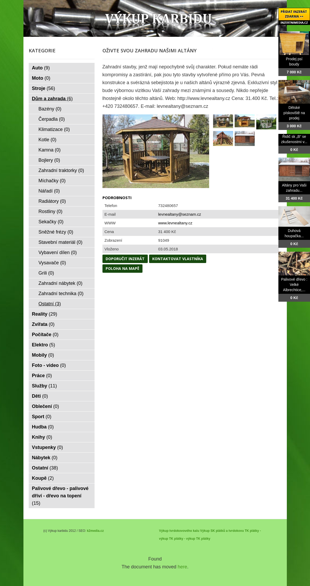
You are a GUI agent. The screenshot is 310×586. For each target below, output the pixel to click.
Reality (44, 314)
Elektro (43, 344)
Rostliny (50, 211)
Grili (46, 273)
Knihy (42, 437)
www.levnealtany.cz (175, 223)
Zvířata (43, 324)
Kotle (47, 139)
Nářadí (49, 191)
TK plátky (203, 538)
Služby (44, 385)
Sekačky (50, 221)
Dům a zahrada (52, 98)
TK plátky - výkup (182, 538)
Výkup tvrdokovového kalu (179, 531)
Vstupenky (47, 447)
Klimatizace (54, 129)
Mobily (43, 355)
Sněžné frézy (55, 232)
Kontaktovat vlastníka (177, 258)
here (182, 566)
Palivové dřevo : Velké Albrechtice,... (294, 284)
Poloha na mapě (122, 268)
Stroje (43, 88)
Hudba (43, 427)
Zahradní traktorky (61, 170)
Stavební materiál (60, 242)
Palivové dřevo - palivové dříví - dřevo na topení (60, 496)
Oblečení (45, 406)
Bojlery (49, 160)
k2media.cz (95, 531)
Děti (40, 396)
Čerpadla (51, 119)
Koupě (43, 478)
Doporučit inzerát (125, 258)
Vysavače (52, 262)
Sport (41, 416)
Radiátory (52, 201)
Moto (41, 78)
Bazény (49, 109)
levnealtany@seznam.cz (179, 214)
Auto (41, 67)
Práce (42, 375)
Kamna (49, 150)
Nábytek (44, 457)
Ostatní (49, 303)
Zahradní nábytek (60, 283)
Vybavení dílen (57, 252)
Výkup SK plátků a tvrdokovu (222, 531)
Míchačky (52, 180)
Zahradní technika (60, 293)
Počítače (45, 334)
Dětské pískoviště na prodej (294, 112)
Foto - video (49, 365)
